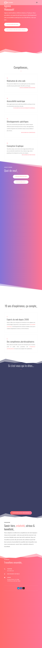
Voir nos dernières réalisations (27, 87)
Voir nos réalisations (12, 24)
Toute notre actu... (21, 182)
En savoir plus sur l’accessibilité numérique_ (24, 107)
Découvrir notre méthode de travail (16, 29)
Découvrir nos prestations (28, 154)
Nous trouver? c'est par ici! (13, 573)
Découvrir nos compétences (28, 132)
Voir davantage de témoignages (21, 512)
